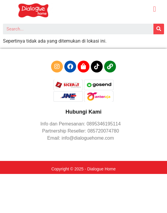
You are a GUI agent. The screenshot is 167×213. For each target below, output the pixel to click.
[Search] (158, 29)
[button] (154, 9)
